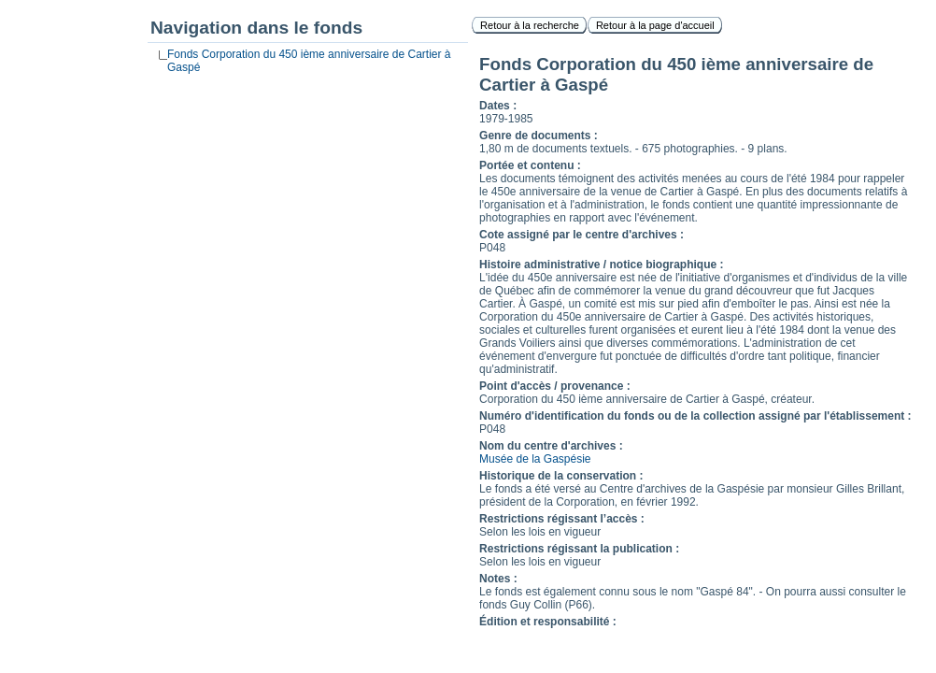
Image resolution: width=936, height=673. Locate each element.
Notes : (498, 578)
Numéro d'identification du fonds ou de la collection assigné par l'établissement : (695, 415)
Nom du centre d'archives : (551, 445)
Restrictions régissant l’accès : (562, 518)
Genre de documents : (538, 135)
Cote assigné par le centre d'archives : (581, 234)
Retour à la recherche (529, 25)
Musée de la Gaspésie (534, 458)
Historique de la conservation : (561, 475)
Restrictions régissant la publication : (579, 548)
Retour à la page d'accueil (655, 25)
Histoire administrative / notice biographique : (601, 264)
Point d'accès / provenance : (555, 386)
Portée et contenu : (530, 165)
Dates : (498, 105)
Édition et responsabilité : (548, 621)
